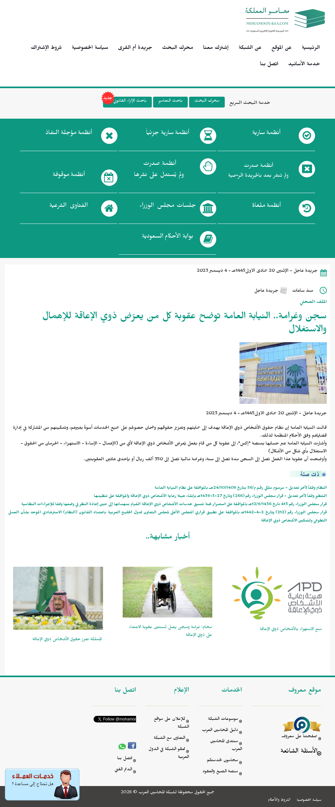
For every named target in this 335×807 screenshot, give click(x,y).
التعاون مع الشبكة (169, 738)
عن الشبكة (250, 48)
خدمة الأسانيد (304, 65)
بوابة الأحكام (167, 237)
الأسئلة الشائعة (298, 752)
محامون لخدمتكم (222, 761)
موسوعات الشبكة (223, 719)
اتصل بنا (269, 65)
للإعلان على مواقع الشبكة (171, 723)
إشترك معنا (216, 48)
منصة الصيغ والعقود (220, 772)
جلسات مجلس (167, 206)
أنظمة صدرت (159, 171)
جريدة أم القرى (135, 48)
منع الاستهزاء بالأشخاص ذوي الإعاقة (291, 630)
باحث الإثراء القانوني (125, 102)
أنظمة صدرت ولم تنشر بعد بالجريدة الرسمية (258, 171)
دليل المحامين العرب (220, 731)
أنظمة (266, 134)
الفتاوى (68, 206)
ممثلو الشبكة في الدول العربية (169, 753)
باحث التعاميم (170, 101)
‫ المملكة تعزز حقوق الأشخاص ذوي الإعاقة (67, 640)
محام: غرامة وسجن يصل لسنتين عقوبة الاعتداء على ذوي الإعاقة (170, 632)
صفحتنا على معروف (299, 737)
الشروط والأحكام (279, 800)
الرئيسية (311, 48)
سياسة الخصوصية (90, 48)
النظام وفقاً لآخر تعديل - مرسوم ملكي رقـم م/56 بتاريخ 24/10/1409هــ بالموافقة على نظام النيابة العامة (240, 488)
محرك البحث (177, 48)
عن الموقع (282, 48)
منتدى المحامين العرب (226, 746)
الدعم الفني (123, 770)
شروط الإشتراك (46, 48)
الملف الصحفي (313, 302)
